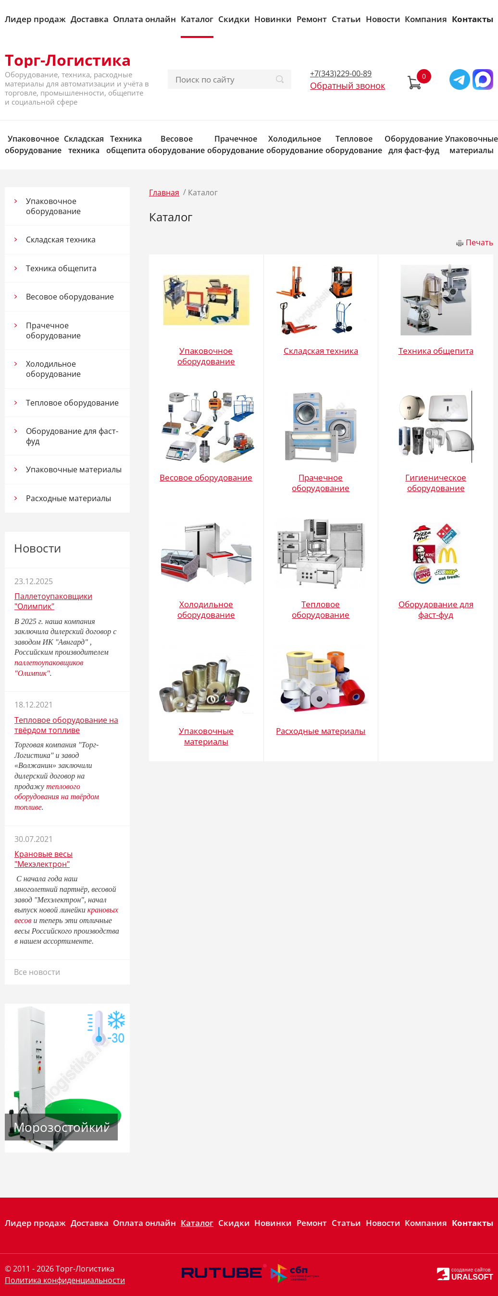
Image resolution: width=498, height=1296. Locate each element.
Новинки (273, 18)
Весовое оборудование (176, 144)
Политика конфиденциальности (65, 1280)
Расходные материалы (68, 498)
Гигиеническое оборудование (435, 482)
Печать (479, 242)
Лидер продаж (35, 18)
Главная (164, 192)
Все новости (37, 972)
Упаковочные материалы (471, 144)
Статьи (346, 18)
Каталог (197, 18)
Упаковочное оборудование (33, 144)
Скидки (234, 18)
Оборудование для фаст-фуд (414, 144)
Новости (383, 18)
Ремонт (312, 18)
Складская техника (84, 144)
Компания (426, 18)
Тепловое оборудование (353, 144)
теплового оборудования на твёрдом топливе (56, 796)
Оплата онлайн (144, 18)
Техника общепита (126, 144)
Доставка (90, 18)
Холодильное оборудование (294, 144)
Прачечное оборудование (235, 144)
